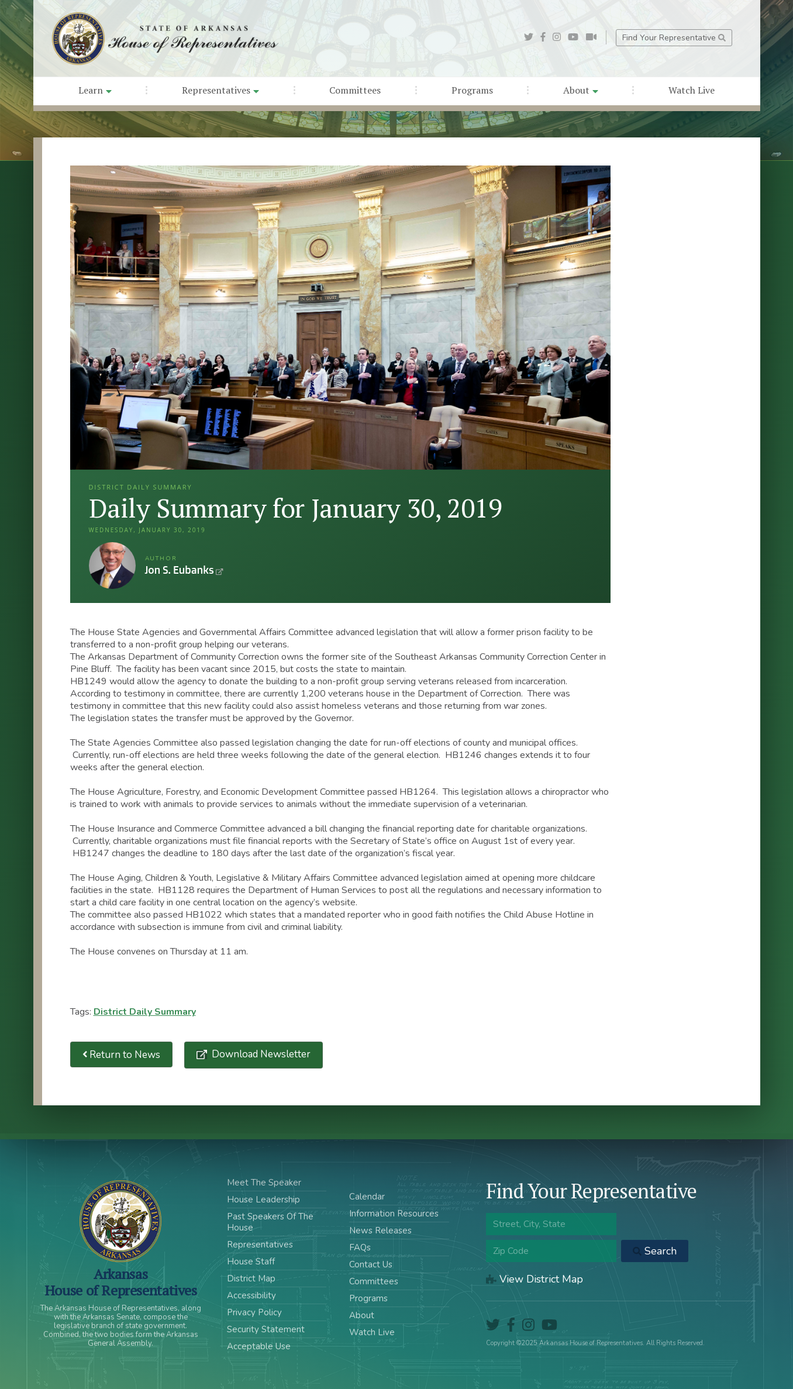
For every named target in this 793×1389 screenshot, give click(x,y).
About (580, 90)
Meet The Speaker (264, 1182)
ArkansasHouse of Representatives (120, 1282)
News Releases (380, 1230)
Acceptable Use (259, 1346)
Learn (95, 90)
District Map (251, 1278)
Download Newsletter (260, 1054)
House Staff (251, 1261)
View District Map (534, 1279)
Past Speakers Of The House (270, 1222)
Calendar (367, 1196)
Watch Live (691, 90)
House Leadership (263, 1199)
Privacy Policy (254, 1312)
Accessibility (251, 1295)
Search (655, 1251)
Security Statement (266, 1329)
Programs (472, 90)
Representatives (220, 90)
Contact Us (370, 1264)
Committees (355, 90)
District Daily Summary (145, 1011)
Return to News (121, 1054)
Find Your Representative (674, 37)
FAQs (360, 1247)
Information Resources (394, 1213)
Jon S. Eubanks (112, 565)
